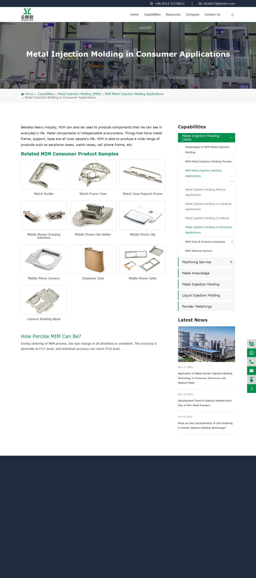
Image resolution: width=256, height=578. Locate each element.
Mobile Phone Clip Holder (93, 234)
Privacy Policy (227, 573)
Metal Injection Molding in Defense (207, 218)
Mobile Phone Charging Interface (43, 236)
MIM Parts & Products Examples (205, 241)
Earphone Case (93, 278)
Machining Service (196, 262)
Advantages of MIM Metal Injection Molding (207, 149)
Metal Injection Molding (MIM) (79, 93)
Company (192, 14)
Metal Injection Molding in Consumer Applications (60, 97)
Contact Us (212, 14)
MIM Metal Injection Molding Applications (134, 93)
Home (134, 14)
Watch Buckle (43, 193)
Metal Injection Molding (200, 284)
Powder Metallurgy (197, 306)
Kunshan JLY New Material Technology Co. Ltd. (64, 573)
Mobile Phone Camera (44, 278)
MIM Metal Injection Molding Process (208, 161)
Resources (173, 14)
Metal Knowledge (195, 273)
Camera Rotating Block (43, 319)
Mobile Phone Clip (142, 234)
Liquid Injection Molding (201, 295)
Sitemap (208, 573)
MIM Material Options (198, 250)
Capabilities (152, 14)
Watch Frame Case (93, 193)
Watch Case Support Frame (142, 193)
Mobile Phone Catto (143, 278)
